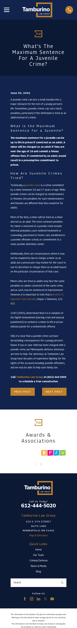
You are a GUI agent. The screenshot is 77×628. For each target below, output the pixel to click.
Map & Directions (38, 535)
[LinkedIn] (38, 599)
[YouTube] (52, 599)
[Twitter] (45, 599)
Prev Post (22, 391)
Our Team (38, 555)
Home (38, 549)
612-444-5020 (38, 505)
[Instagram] (31, 599)
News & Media (38, 566)
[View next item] (41, 464)
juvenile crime (32, 185)
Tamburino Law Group (29, 377)
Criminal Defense (38, 560)
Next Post (54, 391)
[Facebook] (24, 599)
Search (17, 582)
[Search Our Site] (62, 582)
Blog (38, 571)
